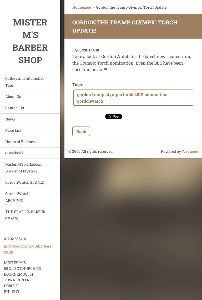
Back (81, 131)
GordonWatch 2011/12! (24, 182)
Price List (13, 130)
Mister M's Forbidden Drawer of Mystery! (23, 167)
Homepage (81, 7)
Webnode (190, 151)
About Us (13, 96)
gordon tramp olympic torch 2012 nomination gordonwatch (122, 98)
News (10, 119)
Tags (77, 84)
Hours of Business (21, 141)
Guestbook (14, 152)
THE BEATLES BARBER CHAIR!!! (25, 215)
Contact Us (14, 107)
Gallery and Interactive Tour (24, 82)
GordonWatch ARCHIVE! (17, 197)
